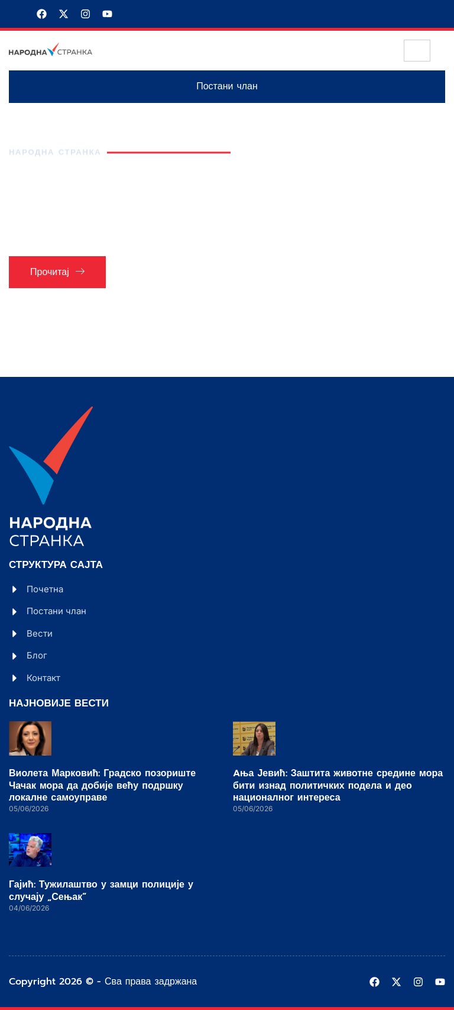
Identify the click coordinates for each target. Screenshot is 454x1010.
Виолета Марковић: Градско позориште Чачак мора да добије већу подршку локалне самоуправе (102, 785)
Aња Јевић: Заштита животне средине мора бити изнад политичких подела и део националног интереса (338, 785)
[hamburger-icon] (417, 51)
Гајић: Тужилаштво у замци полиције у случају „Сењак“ (101, 890)
